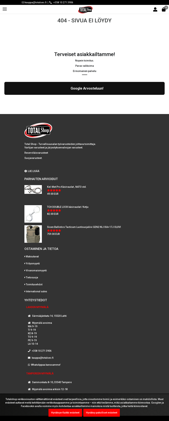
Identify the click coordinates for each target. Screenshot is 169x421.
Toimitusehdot (34, 284)
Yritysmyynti (33, 263)
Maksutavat (32, 256)
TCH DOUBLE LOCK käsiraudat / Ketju (67, 207)
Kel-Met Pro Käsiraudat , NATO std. (67, 186)
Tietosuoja (32, 277)
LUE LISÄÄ (31, 171)
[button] (4, 98)
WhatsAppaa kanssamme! (46, 364)
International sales (36, 291)
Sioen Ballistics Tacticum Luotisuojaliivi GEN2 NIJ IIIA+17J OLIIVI (84, 227)
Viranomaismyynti (36, 270)
